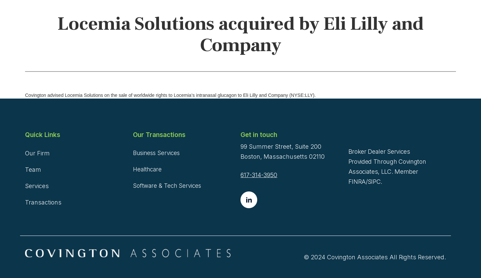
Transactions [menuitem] (43, 202)
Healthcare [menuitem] (147, 169)
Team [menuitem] (33, 169)
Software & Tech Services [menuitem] (167, 185)
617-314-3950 (258, 174)
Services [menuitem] (37, 185)
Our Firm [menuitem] (37, 153)
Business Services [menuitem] (156, 153)
